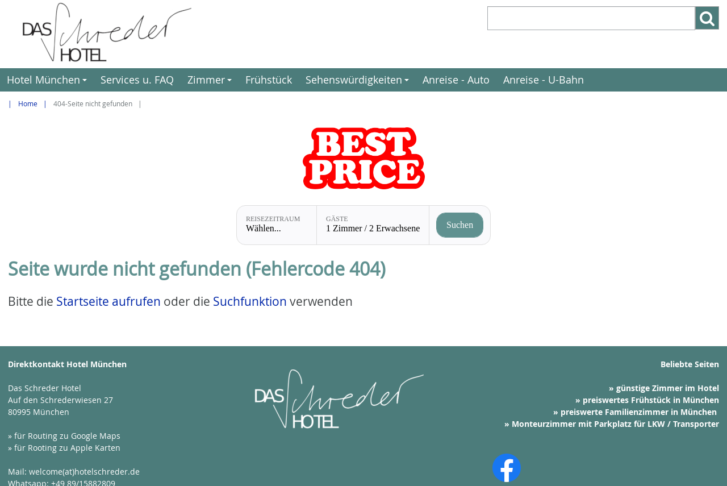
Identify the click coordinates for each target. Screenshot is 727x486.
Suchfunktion (250, 301)
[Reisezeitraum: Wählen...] (276, 225)
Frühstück (268, 79)
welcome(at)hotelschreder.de (84, 471)
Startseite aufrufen (108, 301)
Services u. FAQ (137, 79)
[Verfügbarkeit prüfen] (459, 225)
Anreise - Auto (456, 79)
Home (27, 104)
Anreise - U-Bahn (543, 79)
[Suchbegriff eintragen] (591, 18)
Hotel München (48, 82)
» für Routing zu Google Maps (64, 435)
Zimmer (211, 82)
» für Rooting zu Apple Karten (64, 447)
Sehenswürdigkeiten (359, 82)
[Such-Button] (707, 18)
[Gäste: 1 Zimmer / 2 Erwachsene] (373, 225)
